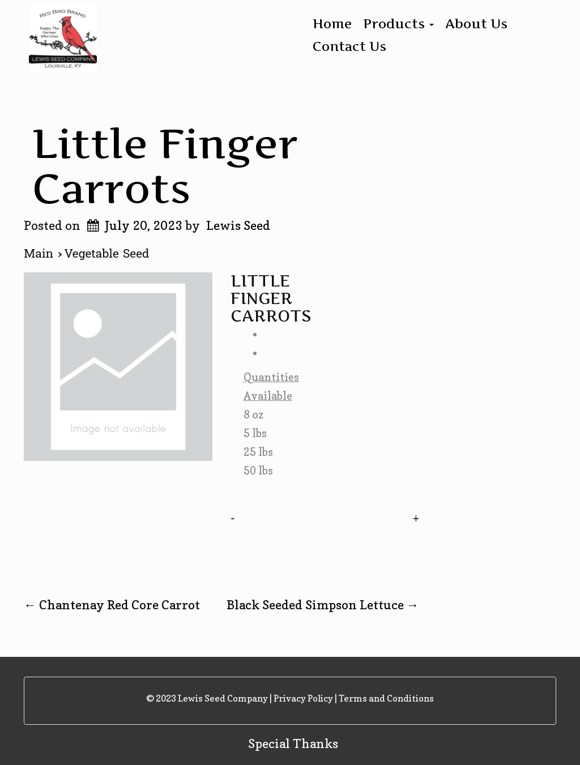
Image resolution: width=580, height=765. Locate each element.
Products (398, 24)
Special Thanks (293, 743)
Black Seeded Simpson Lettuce (323, 604)
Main (41, 253)
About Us (476, 24)
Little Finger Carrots (165, 165)
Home (332, 24)
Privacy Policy (303, 698)
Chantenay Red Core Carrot (112, 604)
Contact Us (349, 46)
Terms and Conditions (386, 698)
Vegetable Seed (107, 253)
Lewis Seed (238, 225)
